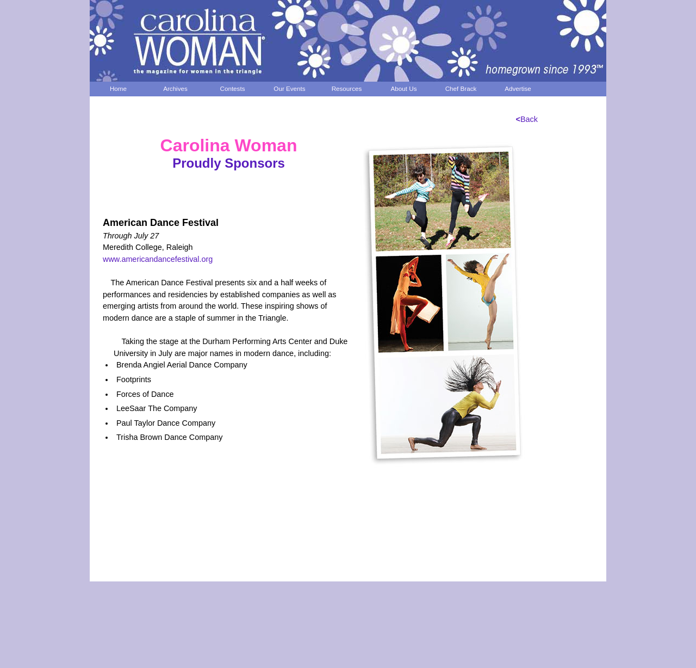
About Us (404, 88)
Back (527, 119)
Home (118, 88)
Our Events (289, 88)
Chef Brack (461, 88)
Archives (175, 88)
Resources (347, 88)
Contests (232, 88)
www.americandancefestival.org (158, 259)
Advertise (518, 88)
